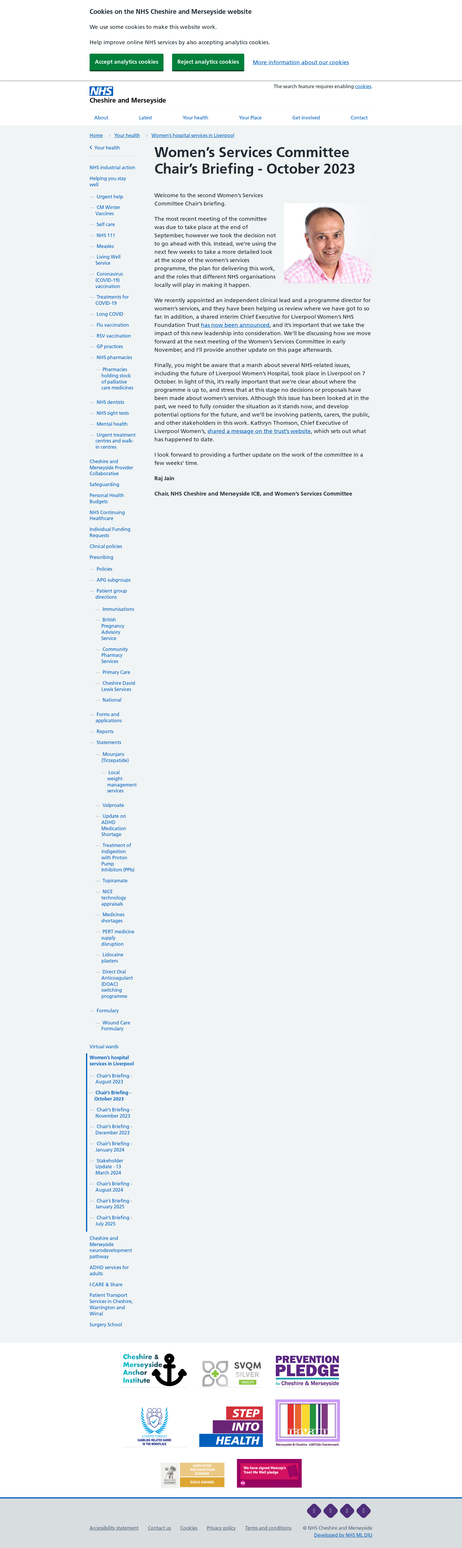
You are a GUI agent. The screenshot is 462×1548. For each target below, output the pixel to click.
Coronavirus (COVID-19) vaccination (109, 280)
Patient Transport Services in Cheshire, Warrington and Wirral (111, 1304)
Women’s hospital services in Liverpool (192, 135)
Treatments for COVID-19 (112, 300)
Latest (145, 118)
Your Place (250, 118)
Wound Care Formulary (115, 1026)
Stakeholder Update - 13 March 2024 (109, 1167)
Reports (105, 731)
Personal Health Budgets (107, 498)
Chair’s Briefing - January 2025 (113, 1204)
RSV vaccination (114, 336)
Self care (106, 224)
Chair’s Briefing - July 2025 (113, 1221)
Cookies (188, 1528)
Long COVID (110, 314)
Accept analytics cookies (126, 61)
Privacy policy (221, 1528)
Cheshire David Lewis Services (118, 686)
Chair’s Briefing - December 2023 (113, 1129)
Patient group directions (111, 594)
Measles (105, 246)
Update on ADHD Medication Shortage (113, 825)
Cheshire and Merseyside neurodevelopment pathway (111, 1247)
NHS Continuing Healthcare (107, 515)
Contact (359, 118)
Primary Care (116, 672)
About (101, 118)
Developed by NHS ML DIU (343, 1535)
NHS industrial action (112, 167)
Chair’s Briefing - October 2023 (112, 1096)
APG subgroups (114, 580)
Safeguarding (104, 484)
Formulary (108, 1011)
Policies (104, 569)
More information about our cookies (301, 62)
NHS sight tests (113, 413)
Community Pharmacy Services (114, 655)
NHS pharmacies (114, 357)
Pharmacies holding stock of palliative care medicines (117, 378)
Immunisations (118, 609)
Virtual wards (104, 1046)
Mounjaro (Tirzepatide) (115, 757)
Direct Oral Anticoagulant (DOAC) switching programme (117, 984)
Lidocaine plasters (112, 958)
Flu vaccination (113, 325)
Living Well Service (108, 260)
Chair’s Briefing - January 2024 (113, 1147)
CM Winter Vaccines (107, 210)
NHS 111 (106, 235)
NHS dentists (110, 402)
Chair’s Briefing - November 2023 (113, 1113)
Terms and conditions (268, 1528)
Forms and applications (108, 717)
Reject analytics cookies (208, 61)
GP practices (110, 346)
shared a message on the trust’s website (259, 431)
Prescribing (101, 557)
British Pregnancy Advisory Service (112, 629)
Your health (195, 118)
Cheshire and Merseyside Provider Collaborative (111, 467)
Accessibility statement (114, 1528)
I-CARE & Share (106, 1284)
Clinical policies (106, 546)
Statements (109, 742)
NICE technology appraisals (113, 898)
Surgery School (106, 1324)
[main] (231, 743)
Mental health (112, 424)
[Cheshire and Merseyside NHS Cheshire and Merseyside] (128, 95)
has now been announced (235, 325)
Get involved (306, 118)
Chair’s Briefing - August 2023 (113, 1079)
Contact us (159, 1528)
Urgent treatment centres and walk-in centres (115, 441)
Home (96, 135)
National (112, 700)
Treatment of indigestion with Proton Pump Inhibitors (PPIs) (117, 857)
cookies (363, 86)
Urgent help (110, 197)
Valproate (113, 805)
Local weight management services (122, 781)
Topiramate (115, 881)
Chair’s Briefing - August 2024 (113, 1187)
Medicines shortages (112, 918)
